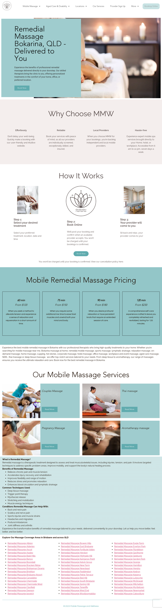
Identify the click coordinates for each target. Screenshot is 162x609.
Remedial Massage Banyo (20, 559)
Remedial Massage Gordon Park (129, 559)
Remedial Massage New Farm (75, 565)
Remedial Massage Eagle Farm (129, 543)
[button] (31, 6)
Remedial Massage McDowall (128, 581)
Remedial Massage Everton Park (129, 546)
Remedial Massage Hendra (127, 568)
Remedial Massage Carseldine (22, 578)
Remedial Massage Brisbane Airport (25, 574)
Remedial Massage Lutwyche (128, 578)
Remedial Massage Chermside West (25, 584)
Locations (81, 6)
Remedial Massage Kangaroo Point (78, 559)
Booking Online (151, 6)
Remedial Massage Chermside (22, 581)
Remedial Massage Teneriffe (74, 587)
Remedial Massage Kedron (127, 571)
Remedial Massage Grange (127, 562)
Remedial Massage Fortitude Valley (78, 549)
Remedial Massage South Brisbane (78, 581)
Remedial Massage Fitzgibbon (128, 549)
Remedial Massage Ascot (20, 549)
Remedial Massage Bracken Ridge (24, 565)
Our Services (98, 6)
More (135, 6)
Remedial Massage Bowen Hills (76, 543)
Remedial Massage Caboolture (129, 593)
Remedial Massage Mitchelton (128, 584)
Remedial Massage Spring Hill (75, 584)
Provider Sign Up (117, 6)
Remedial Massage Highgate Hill (76, 556)
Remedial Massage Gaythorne (128, 552)
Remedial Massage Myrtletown (129, 587)
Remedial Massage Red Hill (74, 578)
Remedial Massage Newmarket (129, 590)
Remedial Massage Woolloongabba (78, 593)
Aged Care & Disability (57, 6)
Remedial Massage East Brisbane (77, 546)
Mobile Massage (31, 6)
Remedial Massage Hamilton (128, 565)
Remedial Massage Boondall (21, 562)
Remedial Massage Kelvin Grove (76, 562)
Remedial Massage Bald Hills (22, 556)
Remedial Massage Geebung (128, 556)
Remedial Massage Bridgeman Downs (26, 568)
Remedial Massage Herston (74, 552)
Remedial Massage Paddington (76, 571)
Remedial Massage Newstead (75, 568)
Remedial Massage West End (75, 590)
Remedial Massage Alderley (21, 546)
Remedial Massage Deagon (21, 590)
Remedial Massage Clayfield (21, 587)
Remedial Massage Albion (20, 543)
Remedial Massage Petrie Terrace (77, 574)
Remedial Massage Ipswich (21, 593)
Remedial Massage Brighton (21, 571)
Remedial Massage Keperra (127, 574)
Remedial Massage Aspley (20, 552)
